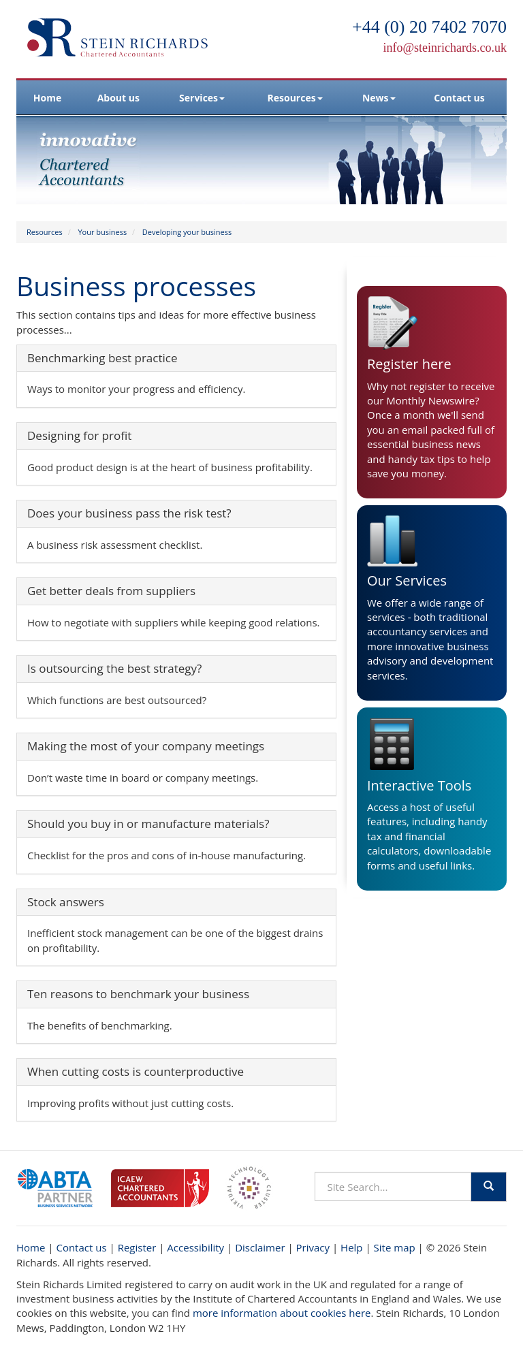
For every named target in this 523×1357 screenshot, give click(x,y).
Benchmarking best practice (102, 358)
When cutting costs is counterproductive (135, 1071)
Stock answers (65, 902)
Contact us (459, 97)
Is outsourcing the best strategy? (114, 668)
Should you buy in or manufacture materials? (148, 823)
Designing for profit (79, 435)
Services (202, 97)
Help (351, 1247)
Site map (394, 1247)
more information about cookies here (282, 1313)
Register (137, 1247)
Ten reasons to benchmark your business (138, 994)
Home (47, 97)
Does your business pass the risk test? (129, 513)
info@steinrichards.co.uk (445, 47)
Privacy (313, 1247)
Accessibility (195, 1247)
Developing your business (187, 232)
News (379, 97)
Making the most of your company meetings (145, 746)
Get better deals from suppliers (111, 590)
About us (118, 97)
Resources (295, 97)
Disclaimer (260, 1247)
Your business (102, 232)
